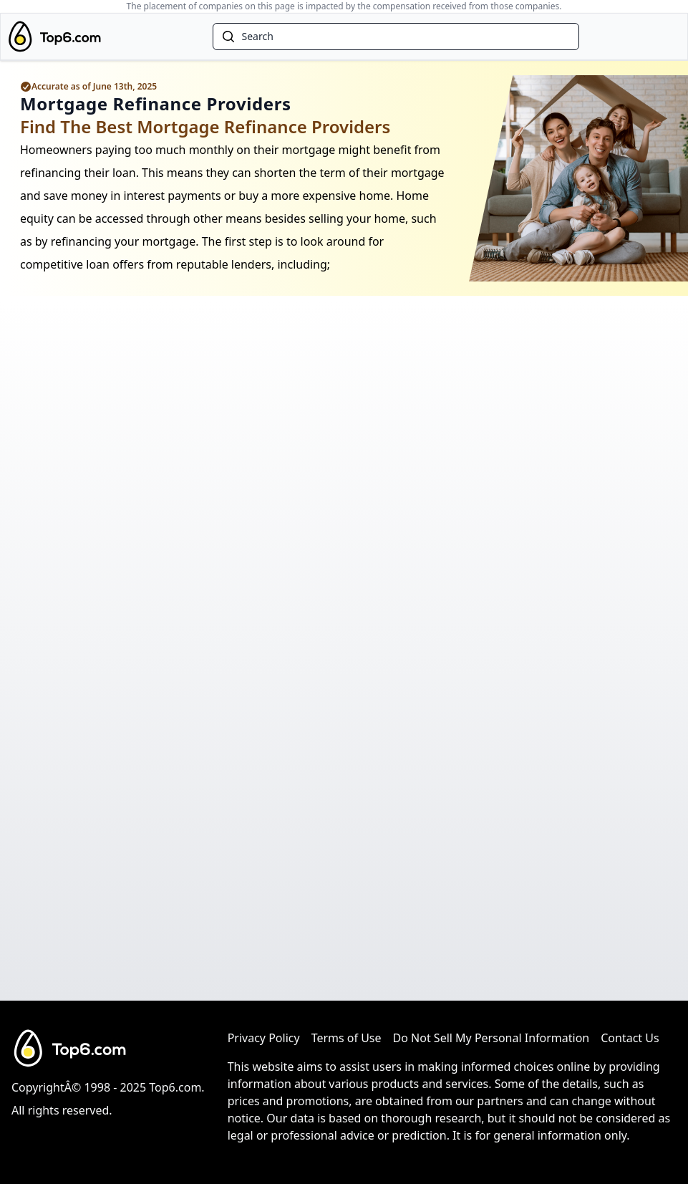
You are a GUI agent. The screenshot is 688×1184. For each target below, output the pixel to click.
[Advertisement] (344, 843)
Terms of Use (346, 1038)
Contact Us (630, 1038)
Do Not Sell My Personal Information (491, 1038)
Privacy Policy (264, 1038)
